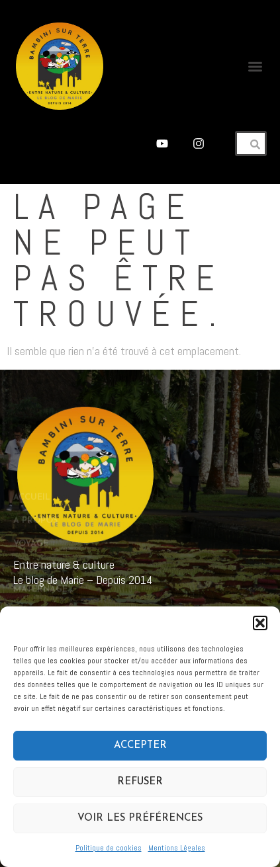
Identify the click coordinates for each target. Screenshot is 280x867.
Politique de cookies (108, 848)
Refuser (140, 782)
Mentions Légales (176, 848)
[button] (260, 623)
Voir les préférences (140, 818)
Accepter (140, 746)
